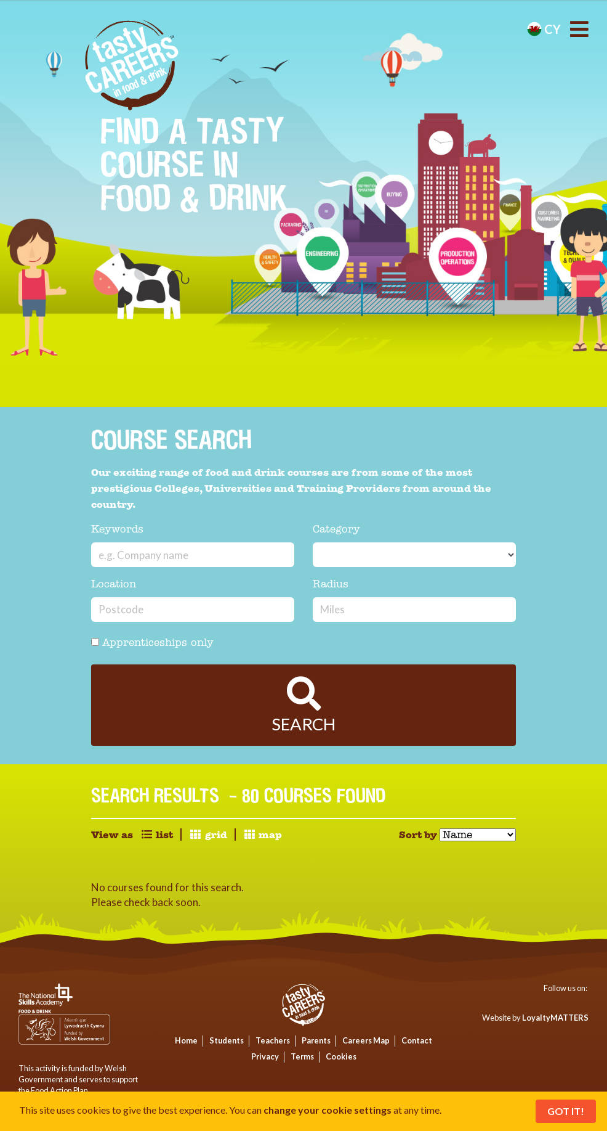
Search (303, 705)
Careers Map (366, 1040)
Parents (316, 1040)
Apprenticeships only (152, 643)
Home (186, 1040)
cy (544, 29)
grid (208, 835)
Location (113, 584)
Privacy (265, 1056)
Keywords (117, 530)
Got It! (565, 1111)
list (156, 835)
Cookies (341, 1056)
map (262, 835)
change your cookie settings (327, 1110)
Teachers (272, 1040)
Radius (330, 584)
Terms (302, 1056)
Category (336, 530)
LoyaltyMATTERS (555, 1018)
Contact (416, 1040)
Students (226, 1040)
